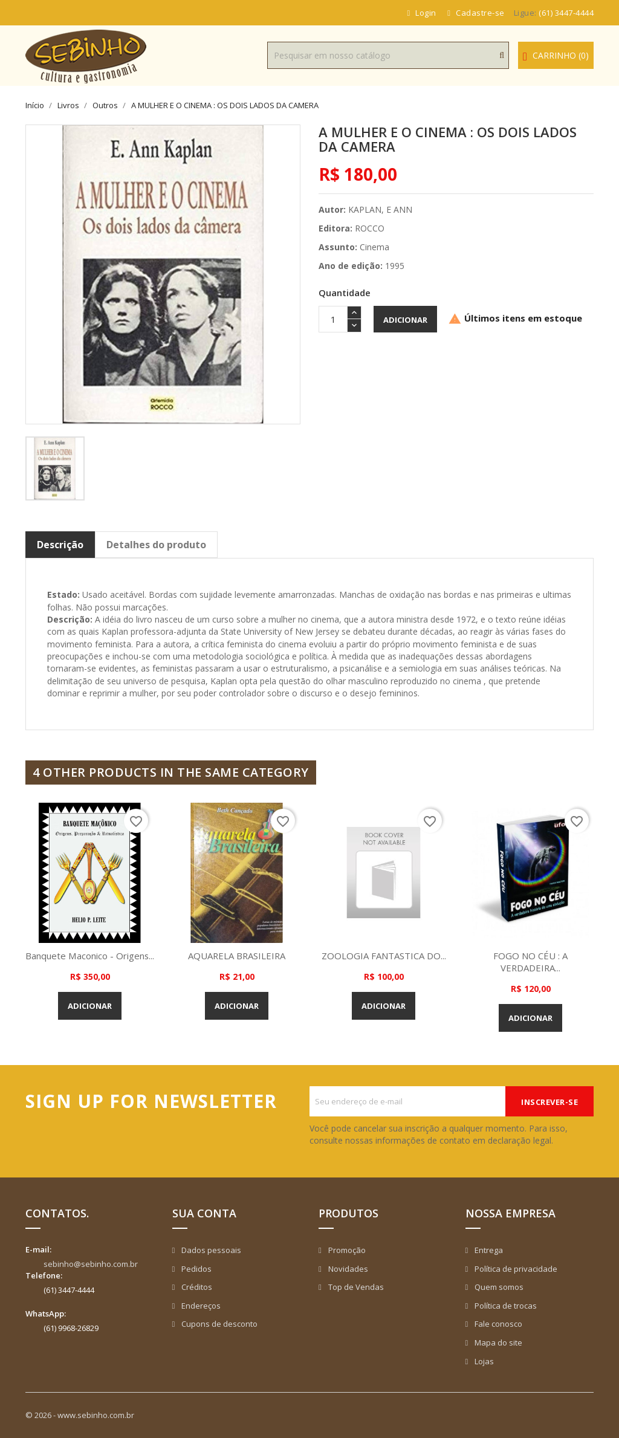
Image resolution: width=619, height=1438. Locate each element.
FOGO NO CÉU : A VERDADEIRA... (530, 962)
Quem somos (498, 1286)
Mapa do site (497, 1342)
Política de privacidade (515, 1268)
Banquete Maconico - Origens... (89, 956)
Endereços (200, 1305)
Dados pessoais (210, 1250)
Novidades (347, 1268)
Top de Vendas (355, 1286)
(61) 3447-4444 (566, 12)
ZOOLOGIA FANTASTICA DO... (384, 956)
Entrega (488, 1250)
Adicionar (405, 319)
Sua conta (204, 1213)
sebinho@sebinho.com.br (91, 1263)
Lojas (483, 1361)
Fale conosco (497, 1323)
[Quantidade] (333, 319)
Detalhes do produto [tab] (156, 544)
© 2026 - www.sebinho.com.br (79, 1415)
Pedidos (196, 1268)
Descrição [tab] (60, 544)
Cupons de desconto (219, 1323)
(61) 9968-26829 (71, 1328)
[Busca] (388, 55)
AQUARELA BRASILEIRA (237, 956)
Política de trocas (505, 1305)
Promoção (346, 1250)
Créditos (196, 1286)
